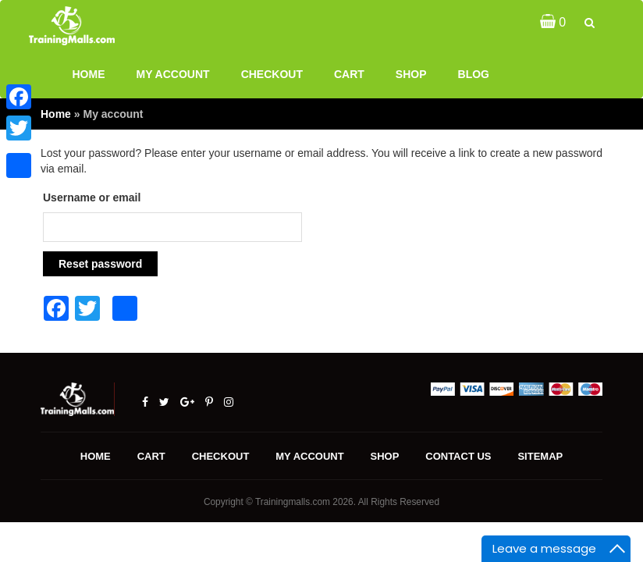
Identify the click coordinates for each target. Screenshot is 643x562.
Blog (473, 74)
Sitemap (540, 456)
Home (89, 74)
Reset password (100, 264)
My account (173, 74)
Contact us (458, 456)
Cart (349, 74)
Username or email (91, 197)
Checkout (272, 74)
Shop (411, 74)
